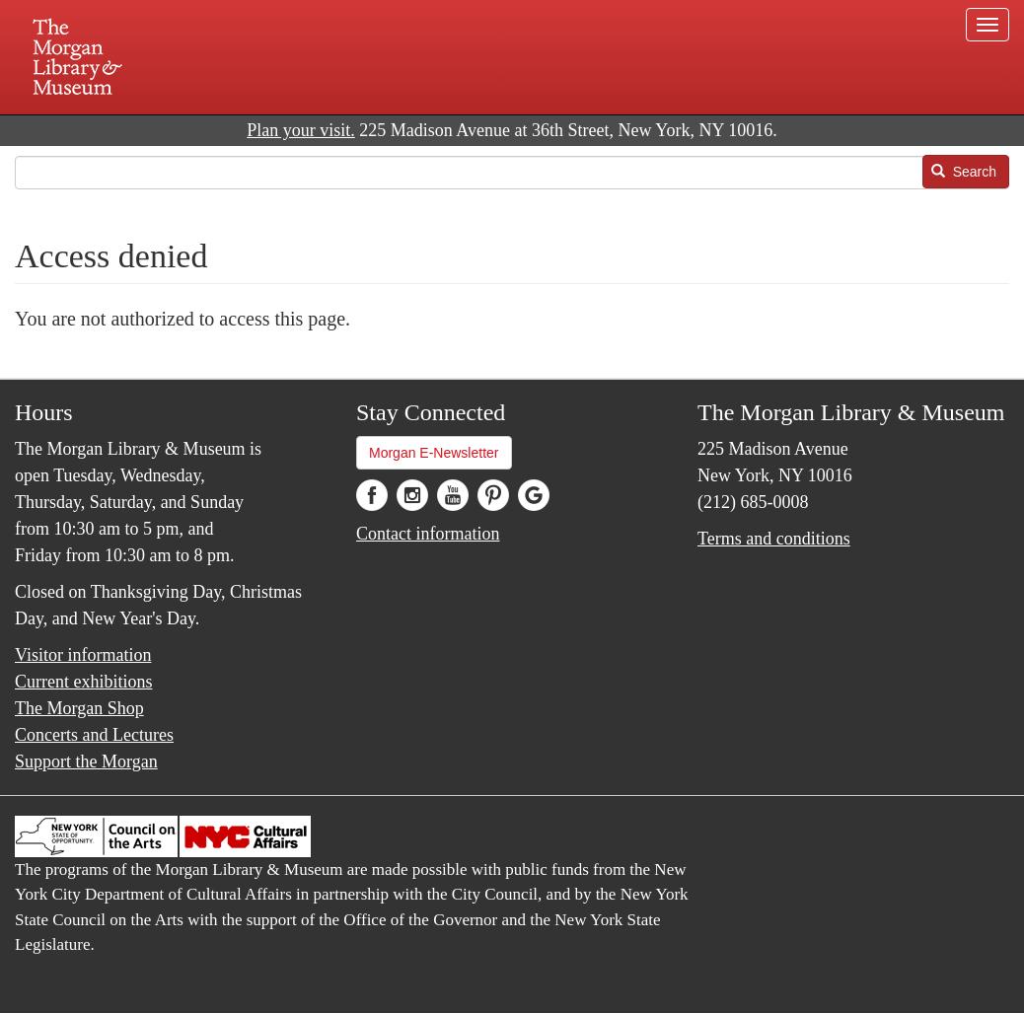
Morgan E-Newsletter (434, 453)
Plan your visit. (301, 130)
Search (963, 172)
